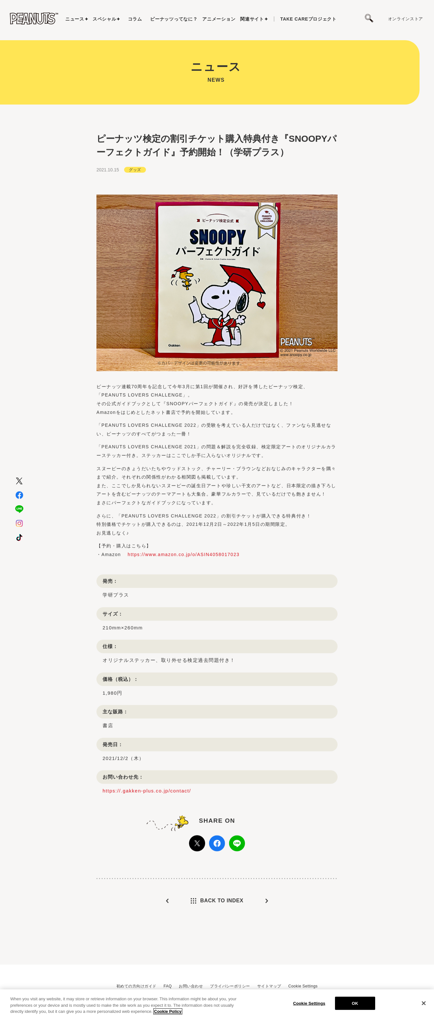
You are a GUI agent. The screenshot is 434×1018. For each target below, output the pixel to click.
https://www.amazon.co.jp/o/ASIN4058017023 (184, 575)
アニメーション (218, 19)
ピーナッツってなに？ (173, 19)
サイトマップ (269, 986)
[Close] (424, 1003)
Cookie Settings (303, 986)
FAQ (168, 986)
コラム (135, 19)
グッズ (135, 190)
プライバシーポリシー (230, 986)
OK (355, 1003)
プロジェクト (308, 19)
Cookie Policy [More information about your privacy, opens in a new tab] (167, 1012)
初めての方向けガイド (136, 986)
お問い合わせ (191, 986)
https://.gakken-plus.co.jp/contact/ (147, 811)
